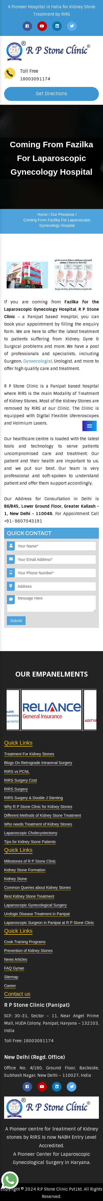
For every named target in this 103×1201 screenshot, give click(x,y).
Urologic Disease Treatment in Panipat (37, 914)
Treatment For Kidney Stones (29, 754)
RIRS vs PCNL (17, 771)
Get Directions (51, 94)
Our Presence (62, 214)
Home (42, 214)
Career (10, 986)
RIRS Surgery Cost (20, 780)
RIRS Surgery (16, 789)
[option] (33, 710)
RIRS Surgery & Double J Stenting (33, 798)
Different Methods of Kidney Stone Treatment (42, 815)
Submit (16, 620)
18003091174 (35, 79)
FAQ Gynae (14, 968)
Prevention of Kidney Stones (28, 950)
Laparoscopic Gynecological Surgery (35, 905)
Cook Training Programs (25, 942)
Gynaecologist (37, 361)
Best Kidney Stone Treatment (29, 896)
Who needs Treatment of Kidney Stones (38, 824)
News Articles (15, 959)
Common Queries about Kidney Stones (37, 887)
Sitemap (11, 977)
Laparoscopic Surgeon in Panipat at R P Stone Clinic (49, 922)
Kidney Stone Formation (24, 870)
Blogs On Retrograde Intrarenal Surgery (38, 763)
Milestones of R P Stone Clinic (30, 861)
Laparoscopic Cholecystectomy (30, 833)
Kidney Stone (15, 879)
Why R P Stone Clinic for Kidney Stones (38, 806)
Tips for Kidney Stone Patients (30, 842)
